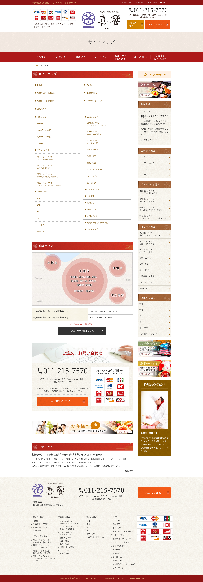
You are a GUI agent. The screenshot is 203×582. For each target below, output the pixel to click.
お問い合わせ (152, 2)
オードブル (101, 57)
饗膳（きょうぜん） (58, 175)
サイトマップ (92, 229)
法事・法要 (91, 156)
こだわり (61, 57)
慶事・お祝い (92, 150)
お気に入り (41, 109)
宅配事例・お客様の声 (160, 57)
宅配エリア (166, 2)
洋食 (39, 205)
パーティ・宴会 (108, 141)
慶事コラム (91, 209)
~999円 (40, 123)
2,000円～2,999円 (44, 137)
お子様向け (91, 183)
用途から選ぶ (92, 117)
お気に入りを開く (155, 75)
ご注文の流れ (140, 57)
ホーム (37, 65)
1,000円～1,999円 (44, 130)
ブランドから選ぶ (44, 150)
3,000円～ (41, 143)
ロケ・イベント (93, 176)
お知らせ (90, 203)
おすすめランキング (94, 101)
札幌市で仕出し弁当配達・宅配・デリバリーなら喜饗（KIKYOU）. (98, 578)
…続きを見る (147, 139)
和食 (39, 198)
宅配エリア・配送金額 (121, 57)
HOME (41, 57)
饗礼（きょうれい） (58, 184)
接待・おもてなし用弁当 (108, 124)
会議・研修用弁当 (108, 133)
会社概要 (139, 2)
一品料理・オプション (46, 231)
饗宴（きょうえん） (58, 166)
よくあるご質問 (125, 2)
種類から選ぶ (42, 192)
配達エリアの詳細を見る (82, 331)
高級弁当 (81, 57)
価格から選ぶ (42, 117)
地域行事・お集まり (95, 170)
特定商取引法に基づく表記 (97, 223)
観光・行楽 (91, 163)
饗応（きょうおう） (58, 158)
